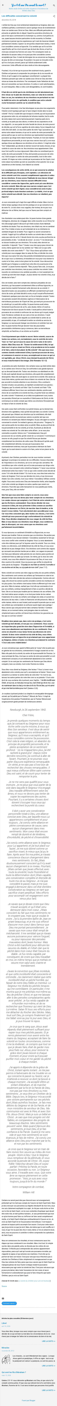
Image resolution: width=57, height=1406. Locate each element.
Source (4, 1286)
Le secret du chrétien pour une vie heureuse (34, 1281)
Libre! (4, 1323)
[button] (54, 16)
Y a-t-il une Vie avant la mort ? (28, 5)
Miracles (5, 1348)
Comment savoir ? (9, 1303)
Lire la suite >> (48, 1341)
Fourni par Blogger (28, 1400)
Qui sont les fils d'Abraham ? (14, 1372)
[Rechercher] (54, 6)
